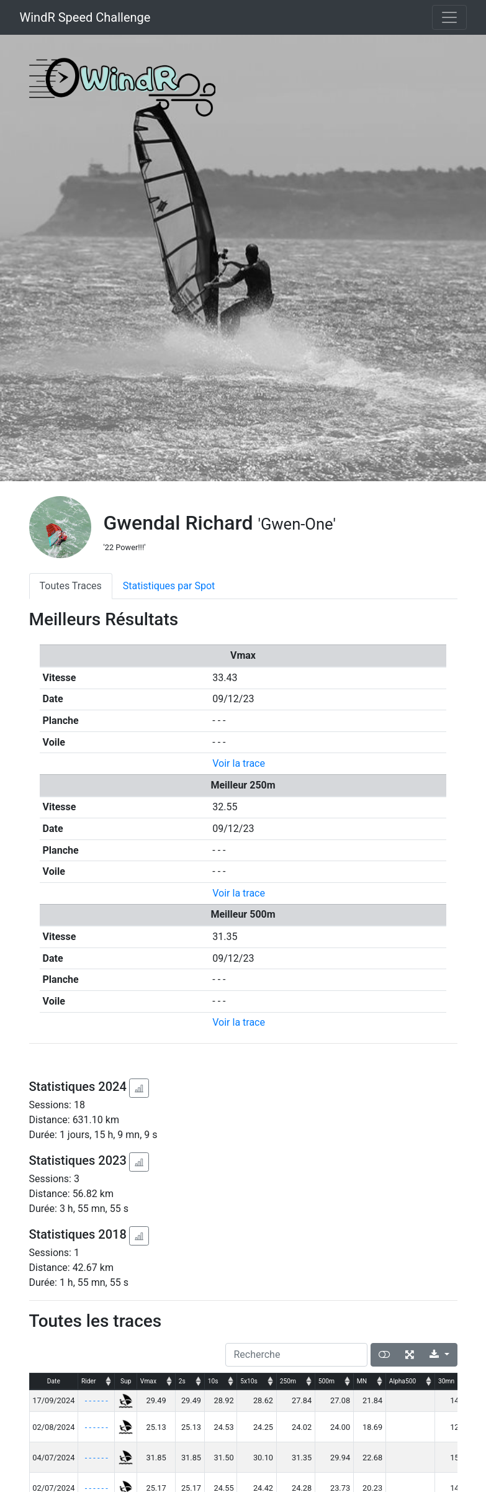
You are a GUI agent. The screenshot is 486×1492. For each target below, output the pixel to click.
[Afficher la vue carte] (384, 1355)
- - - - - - (96, 1400)
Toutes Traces (71, 586)
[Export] (439, 1355)
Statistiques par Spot (169, 586)
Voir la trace (238, 763)
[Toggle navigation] (449, 17)
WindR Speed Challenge (85, 17)
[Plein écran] (409, 1355)
